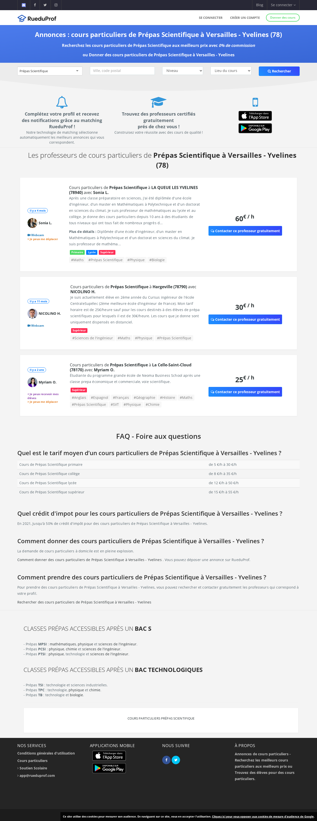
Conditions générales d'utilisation (46, 753)
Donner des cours (282, 17)
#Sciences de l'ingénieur (92, 338)
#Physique (136, 259)
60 (244, 218)
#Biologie (157, 259)
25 (244, 379)
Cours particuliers (32, 760)
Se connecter (211, 17)
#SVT (115, 404)
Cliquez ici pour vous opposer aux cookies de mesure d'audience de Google (263, 816)
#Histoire (167, 397)
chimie (71, 649)
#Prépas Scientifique (105, 259)
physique (85, 644)
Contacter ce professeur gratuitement (245, 230)
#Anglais (79, 397)
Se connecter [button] (283, 4)
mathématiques (63, 644)
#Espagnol (99, 397)
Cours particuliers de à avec (133, 190)
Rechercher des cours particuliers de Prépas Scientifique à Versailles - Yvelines (84, 602)
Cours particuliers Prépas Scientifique (161, 718)
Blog (259, 4)
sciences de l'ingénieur (117, 644)
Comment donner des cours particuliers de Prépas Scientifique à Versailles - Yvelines (90, 559)
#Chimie (152, 404)
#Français (121, 397)
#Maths (77, 259)
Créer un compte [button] (245, 17)
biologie (76, 695)
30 (244, 307)
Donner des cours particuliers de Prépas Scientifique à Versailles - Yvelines (162, 55)
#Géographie (144, 397)
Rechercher (279, 71)
